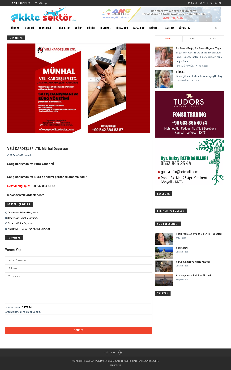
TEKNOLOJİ (45, 28)
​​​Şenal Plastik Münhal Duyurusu (22, 218)
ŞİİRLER (180, 72)
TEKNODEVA (115, 365)
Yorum (213, 38)
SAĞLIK (78, 28)
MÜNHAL (154, 28)
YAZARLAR (139, 28)
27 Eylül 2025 (181, 238)
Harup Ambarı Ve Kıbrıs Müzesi (193, 261)
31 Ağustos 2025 (182, 252)
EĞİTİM (91, 28)
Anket (192, 38)
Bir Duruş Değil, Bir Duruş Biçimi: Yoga (198, 48)
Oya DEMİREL (183, 80)
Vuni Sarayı (182, 247)
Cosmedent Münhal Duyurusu (23, 212)
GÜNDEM (14, 28)
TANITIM (105, 28)
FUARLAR (169, 28)
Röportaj (184, 28)
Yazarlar (168, 38)
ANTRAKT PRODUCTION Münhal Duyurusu (29, 229)
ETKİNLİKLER (63, 28)
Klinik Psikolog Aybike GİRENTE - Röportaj (56, 3)
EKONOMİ (29, 28)
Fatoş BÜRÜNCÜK (184, 66)
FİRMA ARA (122, 28)
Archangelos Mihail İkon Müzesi (193, 275)
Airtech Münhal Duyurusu (20, 223)
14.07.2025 (199, 81)
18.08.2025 (203, 66)
